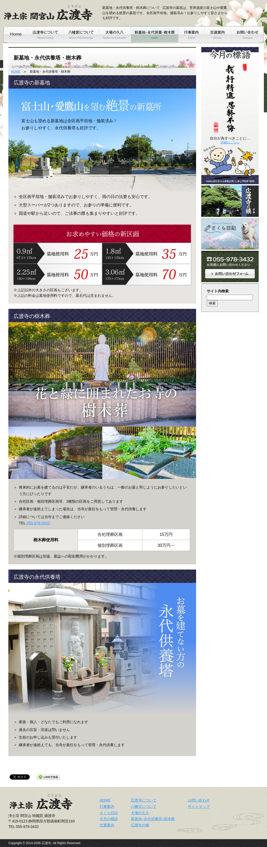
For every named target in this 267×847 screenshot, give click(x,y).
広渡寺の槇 (140, 825)
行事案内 (107, 806)
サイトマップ (199, 806)
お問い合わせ (199, 800)
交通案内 (107, 825)
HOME (15, 71)
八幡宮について (143, 806)
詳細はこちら (230, 142)
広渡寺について (143, 800)
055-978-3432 (38, 523)
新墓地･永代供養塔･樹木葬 (153, 819)
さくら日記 (109, 813)
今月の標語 (109, 819)
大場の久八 (140, 813)
